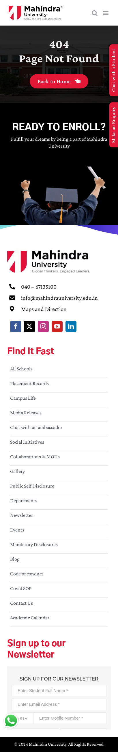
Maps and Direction (44, 309)
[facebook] (15, 326)
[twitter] (29, 326)
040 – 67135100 (39, 286)
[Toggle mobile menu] (106, 13)
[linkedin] (70, 326)
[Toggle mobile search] (95, 13)
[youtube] (57, 326)
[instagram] (43, 326)
